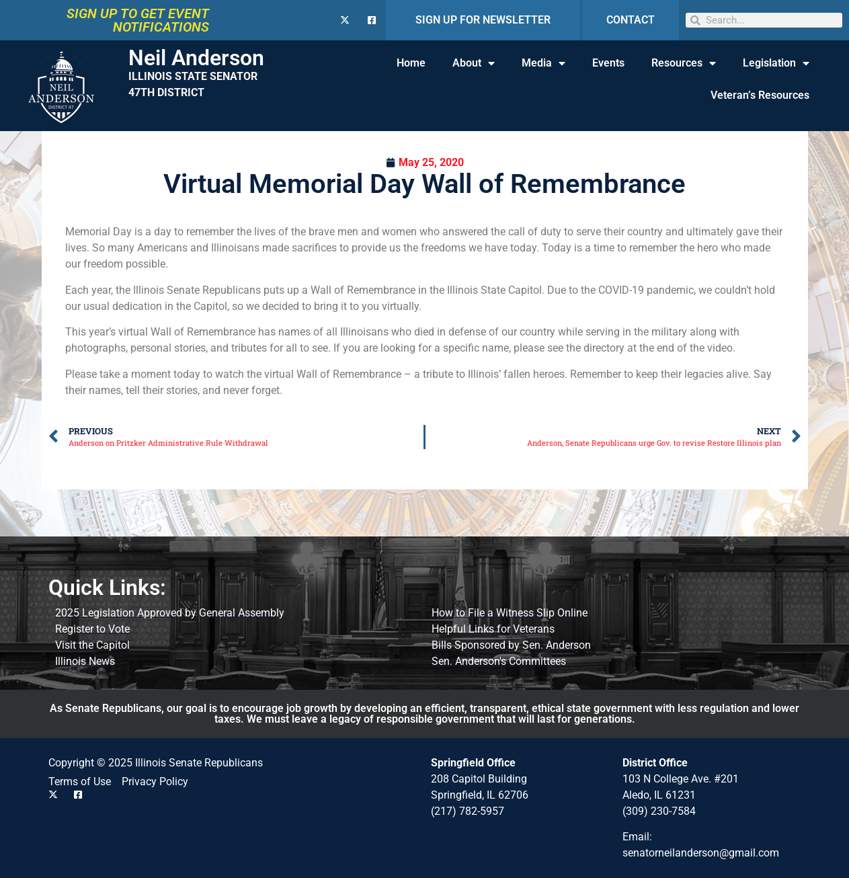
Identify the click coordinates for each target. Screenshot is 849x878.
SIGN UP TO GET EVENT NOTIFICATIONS (138, 20)
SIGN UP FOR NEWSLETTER (483, 19)
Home (411, 62)
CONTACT (630, 19)
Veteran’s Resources (760, 95)
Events (608, 62)
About (473, 63)
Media (543, 63)
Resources (683, 63)
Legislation (776, 63)
